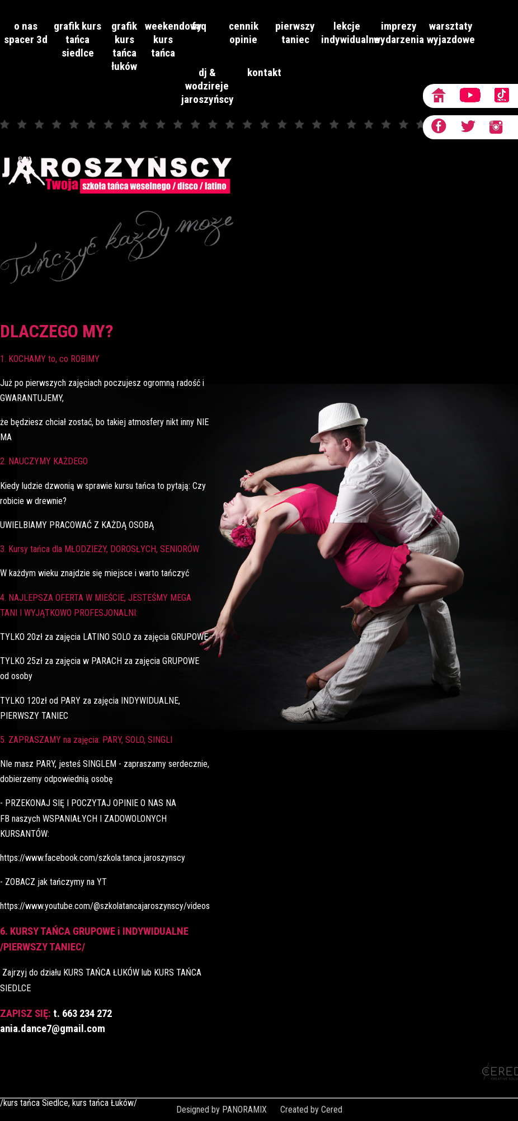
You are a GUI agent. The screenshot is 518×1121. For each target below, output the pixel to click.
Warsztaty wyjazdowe (451, 33)
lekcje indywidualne (347, 33)
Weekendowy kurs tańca (163, 39)
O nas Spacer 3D (26, 33)
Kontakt (264, 72)
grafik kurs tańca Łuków (124, 46)
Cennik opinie (243, 33)
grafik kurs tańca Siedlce (77, 39)
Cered (331, 1109)
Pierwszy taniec (295, 33)
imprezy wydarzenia (399, 33)
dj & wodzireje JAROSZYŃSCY (207, 86)
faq (199, 26)
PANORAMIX (244, 1109)
